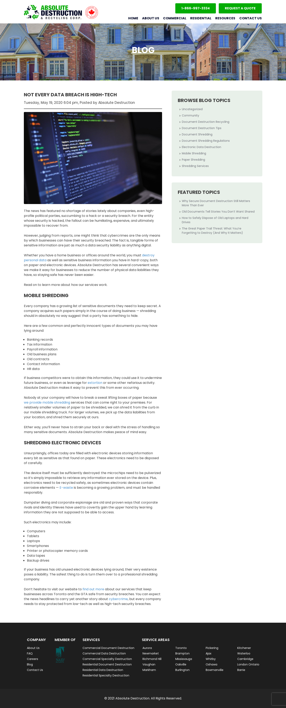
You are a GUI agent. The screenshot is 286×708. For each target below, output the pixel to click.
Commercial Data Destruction (104, 653)
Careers (32, 659)
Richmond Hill (151, 659)
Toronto (181, 648)
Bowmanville (214, 670)
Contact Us (250, 18)
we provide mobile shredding (47, 402)
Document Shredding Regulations (206, 141)
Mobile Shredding (194, 153)
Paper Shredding (193, 160)
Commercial (174, 18)
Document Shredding (197, 134)
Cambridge (245, 659)
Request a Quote (240, 8)
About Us (150, 18)
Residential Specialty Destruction (106, 675)
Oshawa (211, 664)
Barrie (241, 670)
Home (133, 18)
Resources (225, 18)
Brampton (182, 653)
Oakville (180, 664)
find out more (93, 589)
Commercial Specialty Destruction (107, 659)
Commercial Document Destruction (108, 648)
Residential (200, 18)
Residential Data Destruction (103, 670)
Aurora (147, 648)
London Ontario (248, 664)
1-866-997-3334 (195, 8)
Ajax (208, 653)
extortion (95, 382)
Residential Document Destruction (107, 664)
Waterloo (243, 653)
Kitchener (244, 648)
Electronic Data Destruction (201, 147)
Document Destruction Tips (201, 128)
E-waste (66, 487)
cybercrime (118, 599)
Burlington (182, 670)
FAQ (30, 653)
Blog (30, 664)
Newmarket (150, 653)
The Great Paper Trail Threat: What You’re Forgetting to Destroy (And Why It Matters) (212, 230)
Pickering (212, 648)
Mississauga (183, 659)
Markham (149, 670)
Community (190, 115)
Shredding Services (195, 166)
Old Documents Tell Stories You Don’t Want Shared (218, 212)
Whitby (211, 659)
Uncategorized (192, 109)
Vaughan (148, 664)
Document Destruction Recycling (205, 122)
